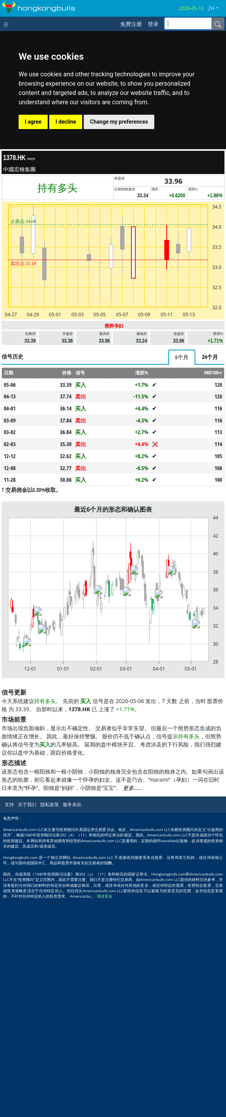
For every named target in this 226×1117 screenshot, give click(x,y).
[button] (216, 8)
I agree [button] (33, 122)
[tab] (181, 357)
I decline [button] (65, 122)
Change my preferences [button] (119, 122)
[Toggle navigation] (8, 23)
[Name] (217, 23)
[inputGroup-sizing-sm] (188, 23)
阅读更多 (104, 896)
